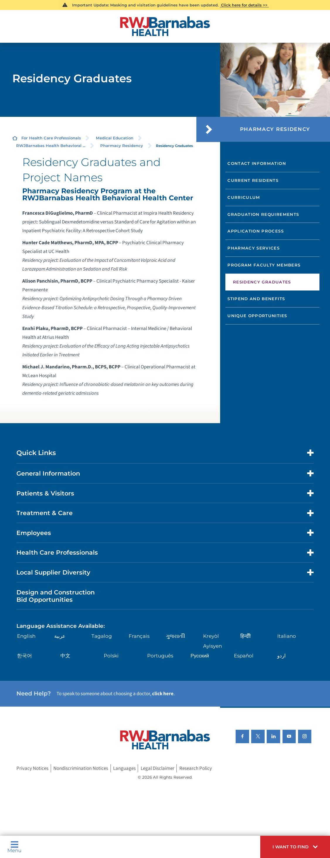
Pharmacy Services (253, 248)
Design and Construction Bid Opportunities (55, 596)
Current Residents (252, 180)
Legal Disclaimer (157, 768)
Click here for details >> (244, 5)
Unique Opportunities (257, 315)
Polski (111, 656)
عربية (59, 636)
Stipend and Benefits (256, 298)
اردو (281, 656)
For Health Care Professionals (51, 138)
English (26, 636)
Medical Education (114, 138)
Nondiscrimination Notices (80, 768)
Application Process (255, 231)
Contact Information (256, 163)
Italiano (286, 636)
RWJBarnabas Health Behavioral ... (50, 145)
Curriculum (243, 197)
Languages (124, 768)
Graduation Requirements (263, 214)
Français (139, 636)
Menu (14, 847)
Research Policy (195, 768)
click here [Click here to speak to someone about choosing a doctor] (162, 693)
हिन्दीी (245, 636)
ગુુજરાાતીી (175, 636)
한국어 (24, 656)
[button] (295, 847)
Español (244, 656)
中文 (65, 656)
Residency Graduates (262, 282)
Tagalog (101, 636)
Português (160, 656)
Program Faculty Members (263, 265)
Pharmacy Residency (121, 145)
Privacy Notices (32, 768)
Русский (199, 656)
